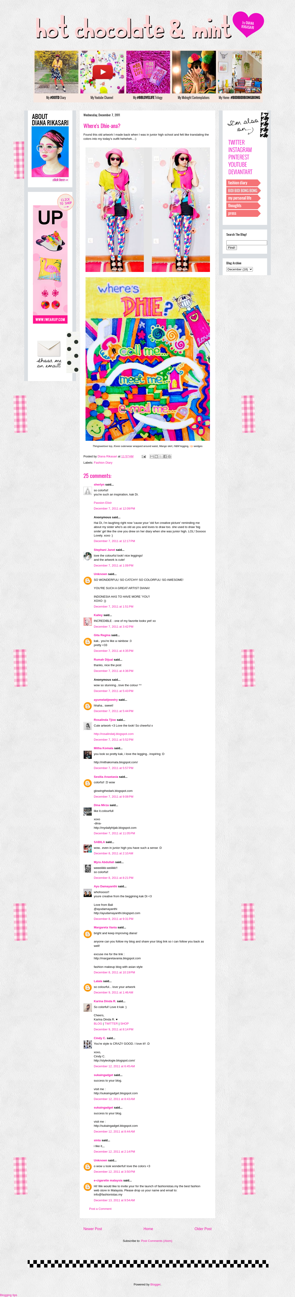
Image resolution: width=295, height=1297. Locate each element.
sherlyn (99, 484)
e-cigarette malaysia (108, 1180)
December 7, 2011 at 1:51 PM (113, 606)
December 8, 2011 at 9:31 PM (113, 919)
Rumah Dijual (103, 659)
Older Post (203, 1229)
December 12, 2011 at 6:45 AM (114, 1066)
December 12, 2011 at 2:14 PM (114, 1151)
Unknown (100, 574)
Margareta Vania (105, 927)
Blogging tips (8, 1295)
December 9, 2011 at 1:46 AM (113, 992)
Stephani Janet (104, 550)
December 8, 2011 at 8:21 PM (113, 878)
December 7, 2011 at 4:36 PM (113, 671)
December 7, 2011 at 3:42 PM (113, 626)
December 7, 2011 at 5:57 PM (113, 768)
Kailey (98, 615)
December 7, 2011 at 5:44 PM (113, 711)
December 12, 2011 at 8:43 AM (114, 1099)
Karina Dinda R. (105, 1001)
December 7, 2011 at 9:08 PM (113, 796)
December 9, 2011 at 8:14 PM (113, 1029)
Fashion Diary (103, 462)
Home (148, 1229)
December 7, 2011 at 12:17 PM (114, 541)
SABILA (99, 842)
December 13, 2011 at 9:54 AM (114, 1200)
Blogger (155, 1284)
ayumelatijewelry (106, 699)
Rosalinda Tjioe (105, 720)
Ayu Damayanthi (105, 886)
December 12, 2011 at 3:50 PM (114, 1171)
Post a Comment (100, 1209)
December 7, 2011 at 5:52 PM (113, 739)
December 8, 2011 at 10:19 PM (114, 972)
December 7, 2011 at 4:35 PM (113, 651)
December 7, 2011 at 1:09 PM (113, 565)
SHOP (124, 1023)
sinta (97, 1140)
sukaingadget (103, 1075)
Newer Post (92, 1229)
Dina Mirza (101, 805)
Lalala (98, 981)
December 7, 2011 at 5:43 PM (113, 691)
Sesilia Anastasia (106, 776)
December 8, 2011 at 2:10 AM (113, 853)
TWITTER (111, 1023)
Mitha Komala (103, 748)
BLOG (98, 1023)
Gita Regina (102, 635)
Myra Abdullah (104, 862)
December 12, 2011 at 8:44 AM (114, 1131)
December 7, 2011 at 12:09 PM (114, 508)
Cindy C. (100, 1038)
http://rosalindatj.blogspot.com (114, 734)
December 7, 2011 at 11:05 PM (114, 833)
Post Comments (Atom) (156, 1241)
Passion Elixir (103, 502)
